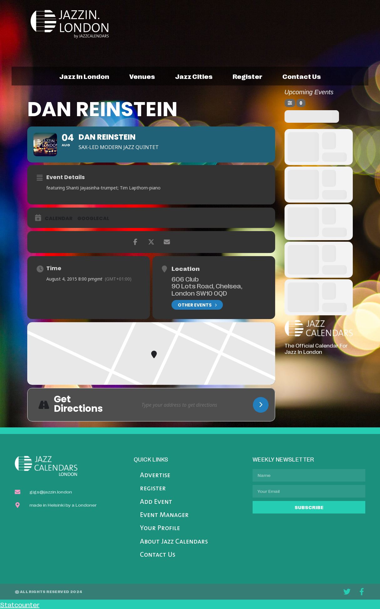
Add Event (156, 502)
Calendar (59, 218)
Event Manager (164, 515)
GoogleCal (93, 218)
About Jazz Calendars (174, 541)
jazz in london (84, 76)
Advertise (155, 475)
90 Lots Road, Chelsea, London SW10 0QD (207, 289)
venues (142, 76)
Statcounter (19, 604)
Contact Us (157, 555)
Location (186, 268)
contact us (301, 76)
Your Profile (160, 528)
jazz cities (194, 76)
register (247, 76)
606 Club (185, 278)
